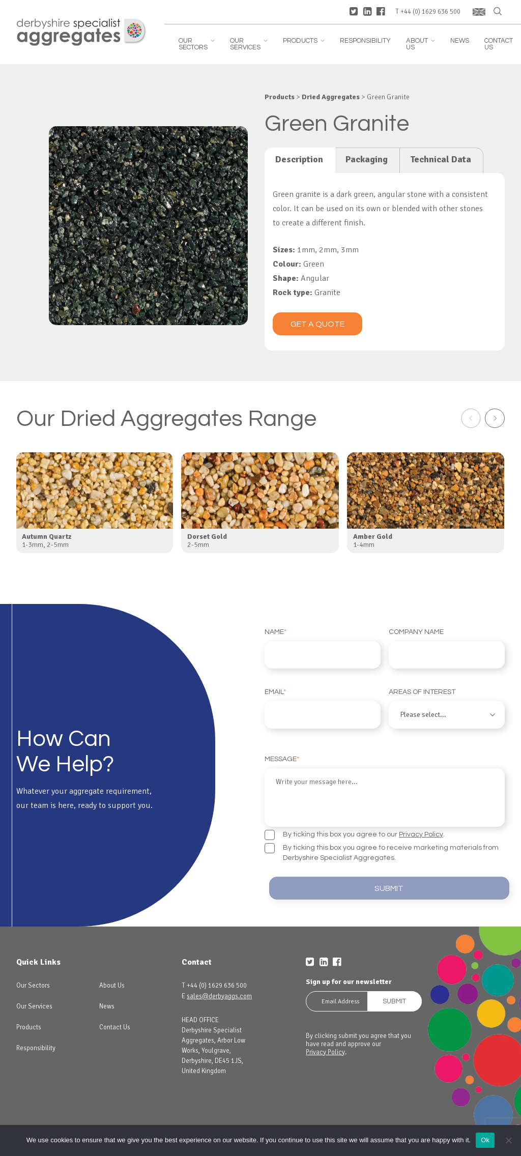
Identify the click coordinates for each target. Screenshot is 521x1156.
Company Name (447, 648)
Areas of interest (447, 708)
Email (323, 708)
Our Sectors (197, 44)
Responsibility (365, 41)
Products (304, 41)
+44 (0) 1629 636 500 (430, 12)
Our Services (249, 44)
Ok (485, 1140)
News (459, 41)
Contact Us (498, 44)
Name (323, 648)
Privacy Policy (421, 824)
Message (385, 786)
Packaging (366, 159)
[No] (508, 1140)
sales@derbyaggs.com (219, 990)
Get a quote (317, 324)
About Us (420, 44)
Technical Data (440, 159)
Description (299, 159)
